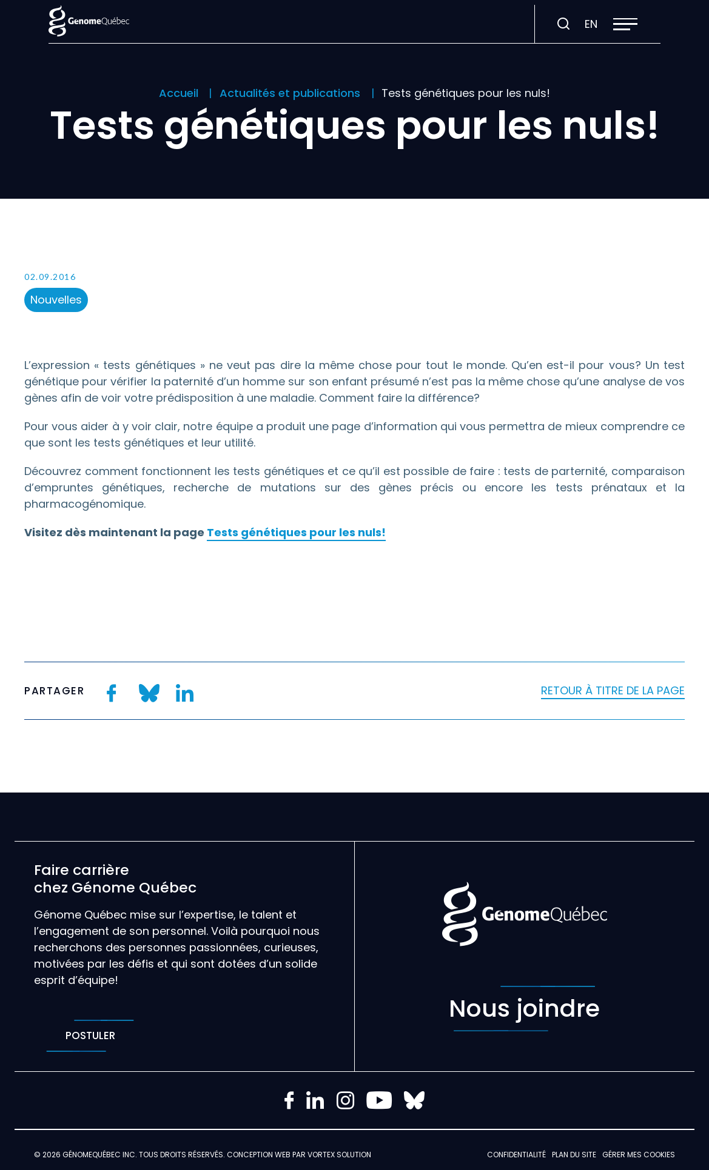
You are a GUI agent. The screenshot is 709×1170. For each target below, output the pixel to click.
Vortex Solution (339, 1154)
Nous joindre (524, 1008)
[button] (625, 24)
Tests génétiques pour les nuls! (296, 532)
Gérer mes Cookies (638, 1154)
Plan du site (574, 1154)
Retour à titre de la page (613, 690)
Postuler (90, 1036)
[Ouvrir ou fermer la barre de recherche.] (563, 24)
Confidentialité (516, 1154)
